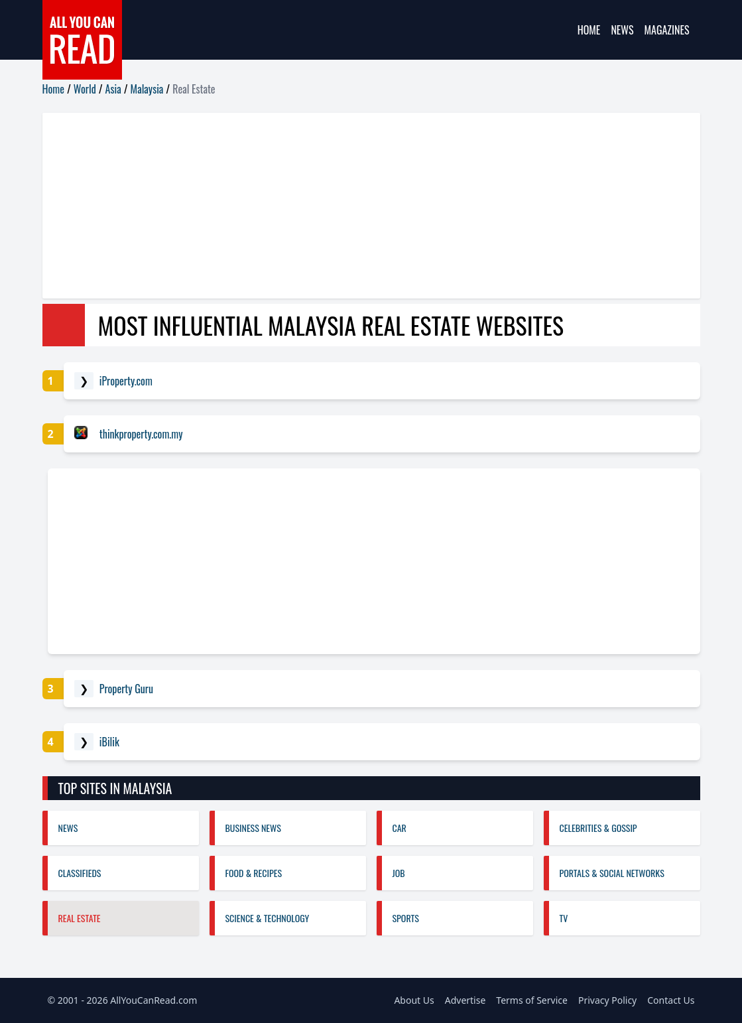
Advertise (465, 1000)
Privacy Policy (607, 1000)
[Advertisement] (371, 206)
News (622, 30)
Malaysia (147, 89)
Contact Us (670, 1000)
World (85, 89)
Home (589, 30)
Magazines (667, 30)
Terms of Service (532, 1000)
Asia (113, 89)
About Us (414, 1000)
